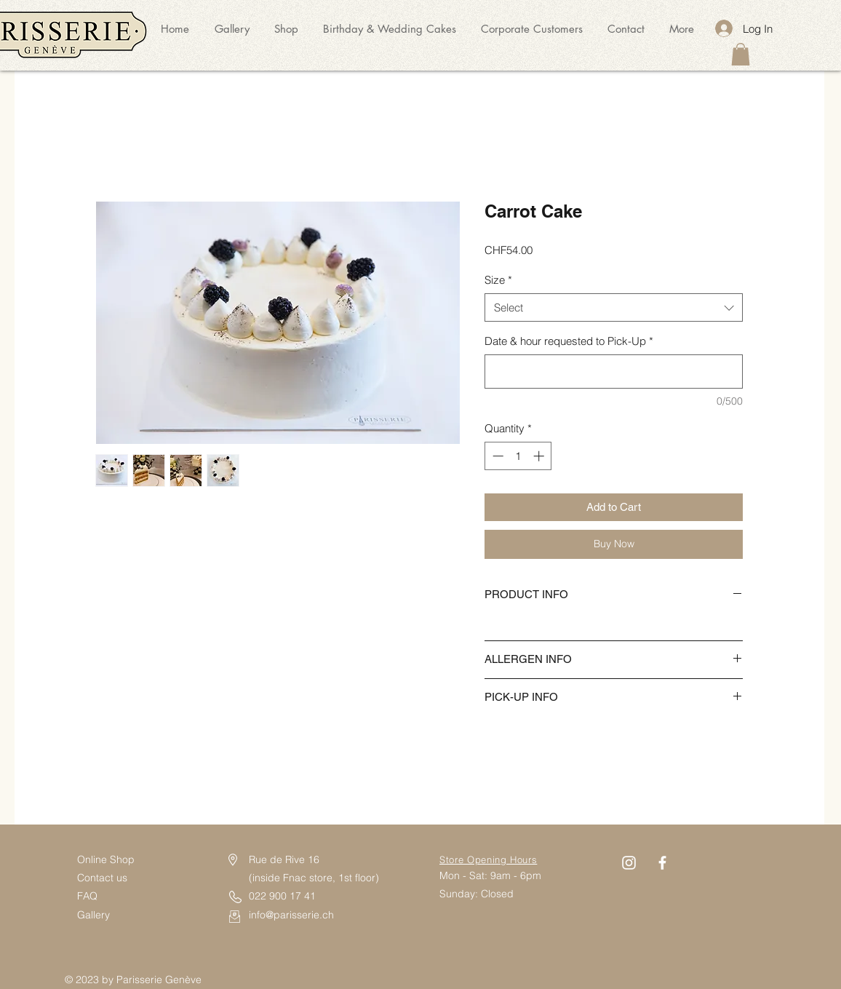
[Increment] (540, 455)
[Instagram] (629, 863)
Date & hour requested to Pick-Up (569, 341)
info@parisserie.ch (291, 914)
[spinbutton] (518, 455)
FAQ (87, 895)
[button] (740, 54)
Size (498, 280)
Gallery (93, 914)
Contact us (103, 877)
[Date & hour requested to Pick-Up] (613, 371)
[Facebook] (662, 863)
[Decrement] (496, 455)
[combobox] (614, 307)
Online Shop (106, 859)
